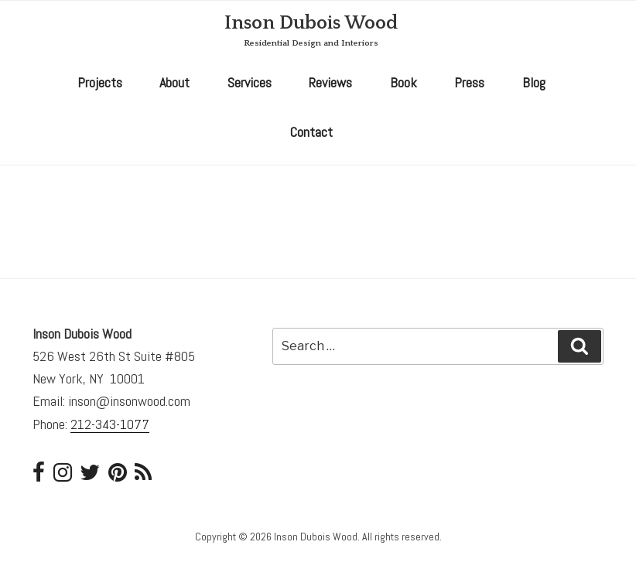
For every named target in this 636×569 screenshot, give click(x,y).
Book (403, 82)
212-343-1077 (109, 424)
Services (249, 82)
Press (469, 82)
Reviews (330, 82)
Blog (533, 82)
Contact (311, 132)
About (174, 82)
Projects (99, 82)
